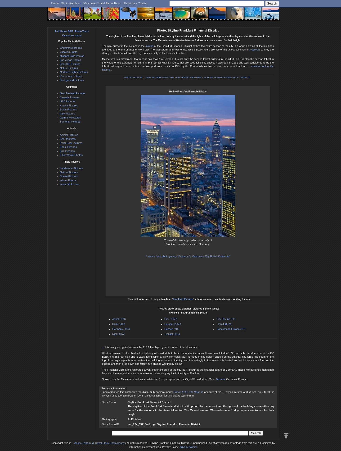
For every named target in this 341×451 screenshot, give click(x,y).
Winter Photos (68, 180)
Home (55, 3)
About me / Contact (135, 3)
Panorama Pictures (71, 76)
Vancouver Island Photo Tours (102, 3)
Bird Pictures (67, 151)
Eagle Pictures (68, 147)
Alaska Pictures (69, 105)
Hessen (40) (171, 329)
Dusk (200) (118, 324)
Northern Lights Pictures (74, 72)
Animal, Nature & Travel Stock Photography (99, 443)
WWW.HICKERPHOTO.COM (159, 77)
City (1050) (170, 319)
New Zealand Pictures (72, 93)
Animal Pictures (69, 134)
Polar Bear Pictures (71, 142)
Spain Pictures (68, 109)
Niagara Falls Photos (72, 56)
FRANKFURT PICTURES (188, 77)
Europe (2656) (172, 324)
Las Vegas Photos (70, 60)
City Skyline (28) (225, 319)
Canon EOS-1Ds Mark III (187, 392)
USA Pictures (67, 101)
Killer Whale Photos (71, 155)
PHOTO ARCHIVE (133, 77)
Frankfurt (254, 49)
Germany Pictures (70, 117)
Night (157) (118, 334)
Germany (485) (121, 329)
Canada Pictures (69, 97)
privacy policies (188, 447)
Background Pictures (72, 80)
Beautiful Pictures (70, 64)
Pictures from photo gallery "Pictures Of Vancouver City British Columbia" (188, 256)
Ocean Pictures (69, 176)
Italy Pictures (67, 113)
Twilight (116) (172, 334)
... (103, 347)
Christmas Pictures (71, 47)
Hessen (220, 379)
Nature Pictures (69, 68)
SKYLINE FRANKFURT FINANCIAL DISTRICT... (227, 77)
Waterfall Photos (69, 184)
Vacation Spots (68, 51)
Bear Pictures (68, 138)
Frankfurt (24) (224, 324)
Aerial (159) (119, 319)
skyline (149, 46)
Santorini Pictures (70, 121)
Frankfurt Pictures (183, 299)
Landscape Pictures (71, 168)
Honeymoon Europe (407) (231, 329)
